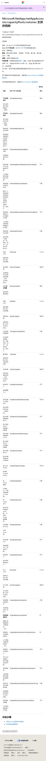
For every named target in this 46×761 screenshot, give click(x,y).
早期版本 (6, 753)
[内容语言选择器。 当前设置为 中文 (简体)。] (9, 740)
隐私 (26, 747)
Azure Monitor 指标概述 (30, 82)
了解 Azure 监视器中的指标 (15, 722)
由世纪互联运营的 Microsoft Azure (14, 750)
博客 (12, 753)
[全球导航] (2, 2)
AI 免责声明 (30, 750)
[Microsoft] (23, 2)
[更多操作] (42, 13)
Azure (4, 13)
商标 (12, 755)
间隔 (19, 61)
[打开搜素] (44, 2)
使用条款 (6, 755)
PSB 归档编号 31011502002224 (13, 747)
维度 (16, 58)
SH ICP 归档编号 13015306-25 (12, 745)
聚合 (12, 53)
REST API (20, 48)
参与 (18, 753)
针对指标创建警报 (12, 724)
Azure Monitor (11, 13)
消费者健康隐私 (33, 753)
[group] (23, 401)
